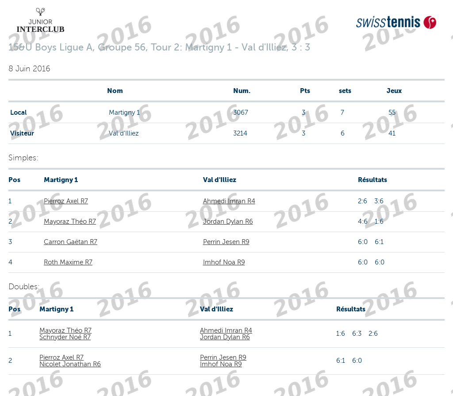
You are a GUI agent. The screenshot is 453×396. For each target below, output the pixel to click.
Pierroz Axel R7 (66, 201)
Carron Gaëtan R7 (70, 241)
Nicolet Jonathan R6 (70, 364)
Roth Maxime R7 (68, 262)
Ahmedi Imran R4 (229, 201)
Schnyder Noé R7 (65, 337)
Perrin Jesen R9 (226, 241)
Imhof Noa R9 (224, 262)
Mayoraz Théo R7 (70, 221)
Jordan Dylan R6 (228, 221)
